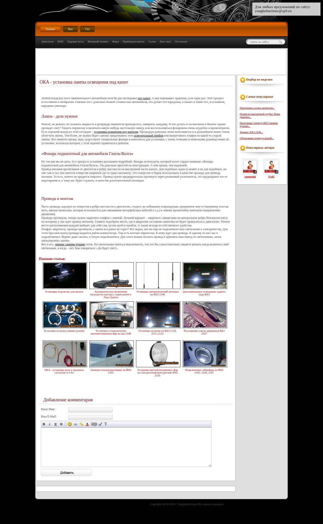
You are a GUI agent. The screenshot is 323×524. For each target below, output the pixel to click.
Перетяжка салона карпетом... (257, 107)
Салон (152, 41)
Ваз (70, 29)
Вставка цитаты (100, 424)
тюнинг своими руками (70, 244)
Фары (115, 41)
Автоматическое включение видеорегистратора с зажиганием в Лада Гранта (110, 294)
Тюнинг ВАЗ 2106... (251, 132)
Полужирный (44, 424)
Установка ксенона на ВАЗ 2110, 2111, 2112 (157, 331)
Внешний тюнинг (98, 41)
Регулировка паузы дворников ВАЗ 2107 (204, 331)
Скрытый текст (94, 424)
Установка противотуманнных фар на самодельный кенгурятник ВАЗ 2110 (157, 372)
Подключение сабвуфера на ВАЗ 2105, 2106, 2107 (204, 370)
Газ (87, 29)
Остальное (181, 41)
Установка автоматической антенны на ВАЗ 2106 (157, 292)
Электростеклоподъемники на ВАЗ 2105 (110, 370)
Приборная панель (134, 41)
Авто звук (165, 41)
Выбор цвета (87, 424)
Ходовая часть (75, 41)
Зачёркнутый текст (61, 424)
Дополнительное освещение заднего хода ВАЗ (204, 292)
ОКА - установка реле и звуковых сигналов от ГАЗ (64, 370)
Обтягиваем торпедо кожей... (257, 138)
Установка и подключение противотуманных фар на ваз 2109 (110, 331)
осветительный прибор (148, 135)
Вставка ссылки (75, 424)
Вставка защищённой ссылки (81, 424)
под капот (144, 98)
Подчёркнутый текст (56, 424)
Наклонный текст (50, 424)
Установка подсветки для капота (64, 291)
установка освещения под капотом (116, 132)
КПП (60, 41)
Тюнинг (50, 29)
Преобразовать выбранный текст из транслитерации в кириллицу (106, 424)
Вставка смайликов (70, 424)
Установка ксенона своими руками (64, 330)
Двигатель (48, 41)
